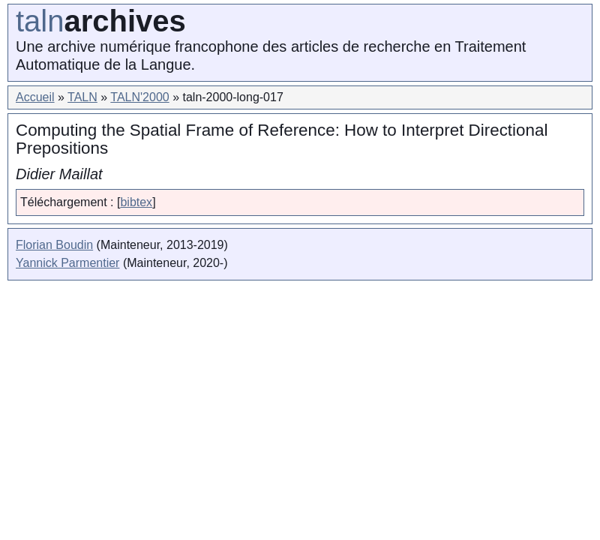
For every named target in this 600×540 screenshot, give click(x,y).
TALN (83, 97)
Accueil (35, 97)
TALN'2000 (139, 97)
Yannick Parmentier (67, 262)
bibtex (136, 202)
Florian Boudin (54, 244)
